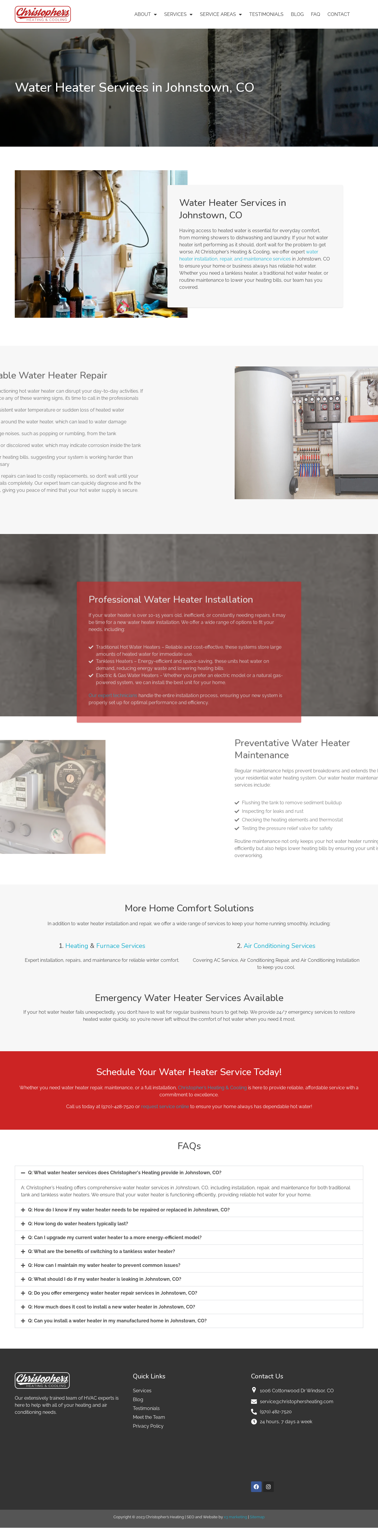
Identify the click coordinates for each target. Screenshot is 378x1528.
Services (178, 14)
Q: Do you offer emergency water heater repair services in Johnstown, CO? (112, 1293)
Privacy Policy (148, 1426)
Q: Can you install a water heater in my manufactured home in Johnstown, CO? (117, 1321)
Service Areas (221, 14)
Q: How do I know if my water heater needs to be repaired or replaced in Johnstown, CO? (129, 1210)
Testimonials (266, 14)
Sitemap (257, 1517)
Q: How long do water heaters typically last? (78, 1223)
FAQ (315, 14)
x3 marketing (235, 1517)
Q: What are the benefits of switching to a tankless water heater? (101, 1251)
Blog (297, 14)
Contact (339, 14)
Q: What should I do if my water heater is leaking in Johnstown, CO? (104, 1279)
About (145, 14)
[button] (189, 1173)
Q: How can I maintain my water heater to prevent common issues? (104, 1265)
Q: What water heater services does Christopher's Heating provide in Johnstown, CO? (124, 1172)
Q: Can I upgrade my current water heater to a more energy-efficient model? (115, 1237)
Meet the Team (149, 1417)
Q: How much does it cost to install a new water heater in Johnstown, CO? (111, 1307)
